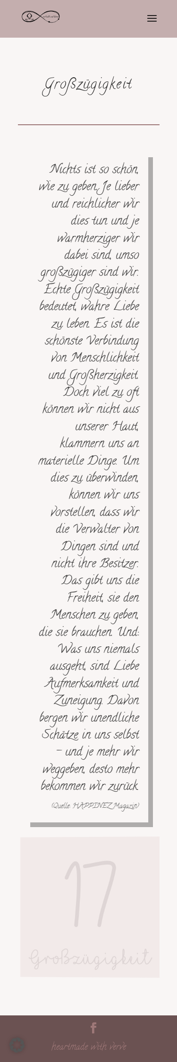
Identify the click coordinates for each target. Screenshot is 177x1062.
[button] (17, 1045)
